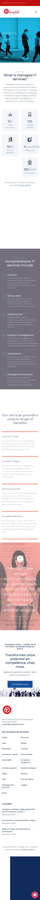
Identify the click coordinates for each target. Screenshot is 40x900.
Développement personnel (8, 786)
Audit (4, 743)
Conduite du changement (25, 761)
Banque (23, 743)
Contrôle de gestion (9, 768)
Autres (4, 793)
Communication (26, 754)
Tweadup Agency (28, 850)
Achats (4, 737)
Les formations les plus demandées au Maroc (18, 820)
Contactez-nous (20, 684)
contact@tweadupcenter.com (13, 724)
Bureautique (6, 749)
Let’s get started (23, 185)
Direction (24, 774)
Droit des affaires (27, 779)
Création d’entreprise (28, 768)
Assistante (25, 737)
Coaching (24, 749)
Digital (4, 774)
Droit (4, 779)
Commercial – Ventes (10, 754)
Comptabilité (7, 760)
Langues (24, 785)
